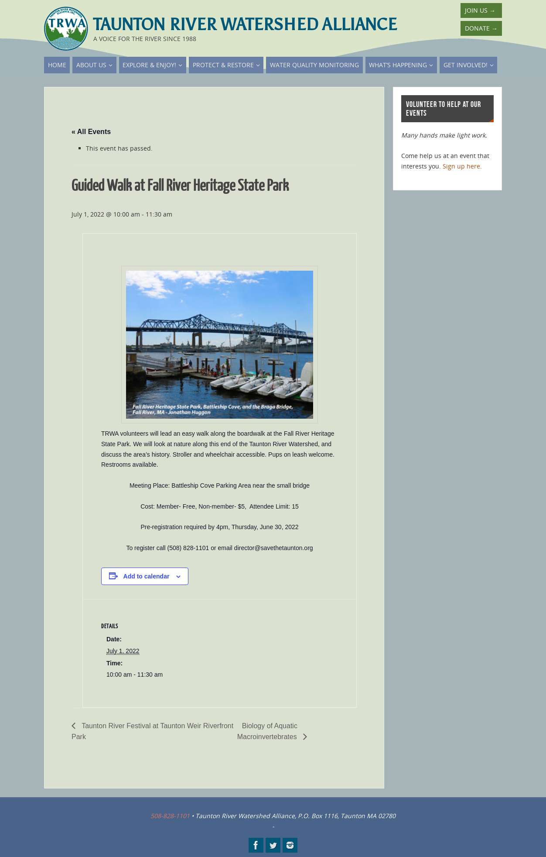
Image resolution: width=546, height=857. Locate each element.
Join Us (480, 10)
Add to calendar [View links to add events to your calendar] (146, 576)
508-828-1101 (170, 816)
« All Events (91, 131)
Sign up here (461, 166)
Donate (481, 28)
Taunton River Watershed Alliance (245, 24)
